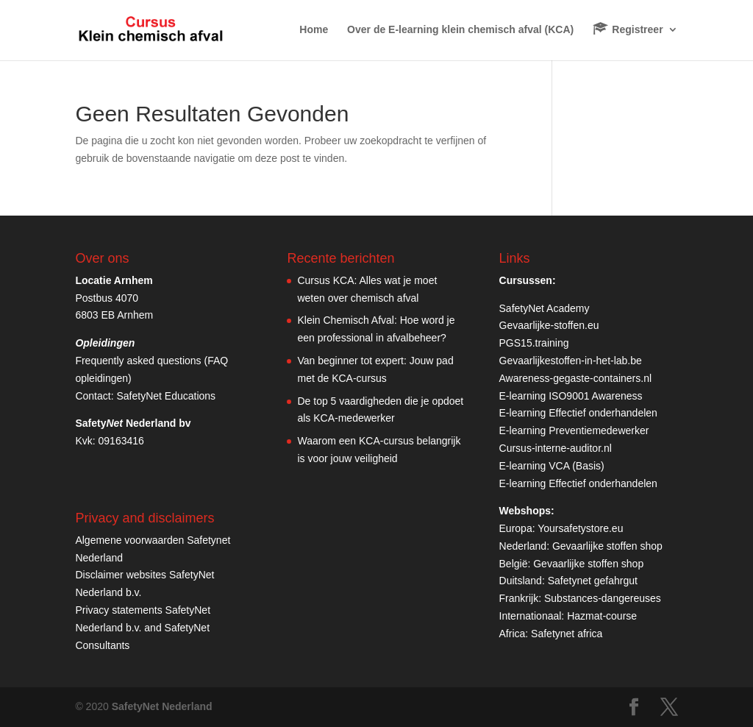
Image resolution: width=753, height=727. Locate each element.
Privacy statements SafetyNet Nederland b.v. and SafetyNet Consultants (142, 627)
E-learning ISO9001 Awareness (571, 396)
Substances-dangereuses (602, 598)
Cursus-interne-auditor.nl (555, 448)
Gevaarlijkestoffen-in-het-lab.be (570, 360)
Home (313, 29)
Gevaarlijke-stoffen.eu (549, 325)
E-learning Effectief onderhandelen (578, 413)
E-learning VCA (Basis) (551, 466)
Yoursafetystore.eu (580, 528)
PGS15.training (535, 343)
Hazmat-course (602, 616)
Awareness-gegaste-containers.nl (575, 378)
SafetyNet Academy (544, 308)
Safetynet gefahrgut (593, 580)
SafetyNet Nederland (162, 706)
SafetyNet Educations (165, 396)
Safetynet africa (566, 633)
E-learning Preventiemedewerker (574, 430)
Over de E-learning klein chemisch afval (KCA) (460, 29)
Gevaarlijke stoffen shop (607, 546)
